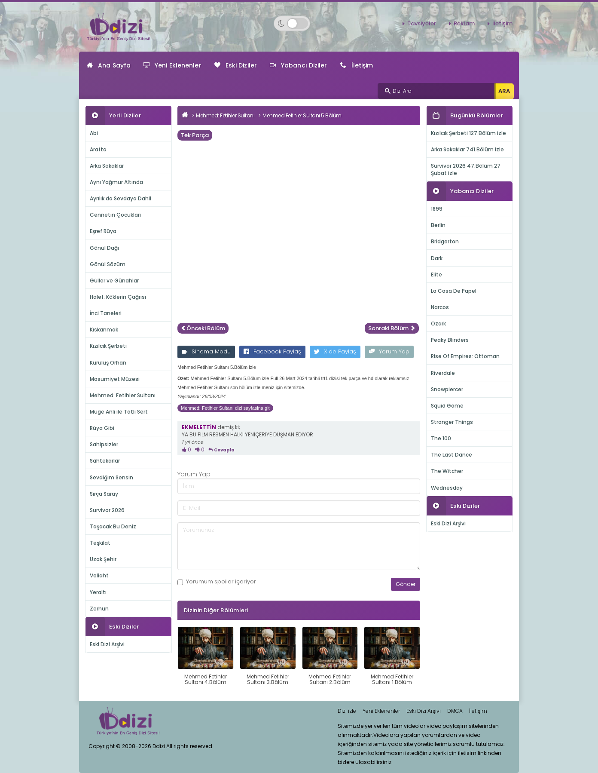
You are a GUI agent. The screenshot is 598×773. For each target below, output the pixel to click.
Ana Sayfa (109, 65)
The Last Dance (451, 454)
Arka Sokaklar (107, 165)
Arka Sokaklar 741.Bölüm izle (467, 149)
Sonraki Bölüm (391, 328)
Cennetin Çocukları (115, 214)
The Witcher (447, 471)
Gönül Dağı (104, 248)
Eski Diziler (235, 65)
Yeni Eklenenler (172, 65)
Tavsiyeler (421, 23)
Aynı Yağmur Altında (116, 182)
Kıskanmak (104, 329)
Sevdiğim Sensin (111, 477)
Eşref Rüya (103, 231)
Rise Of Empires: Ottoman (465, 356)
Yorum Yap (389, 351)
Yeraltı (98, 592)
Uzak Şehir (103, 559)
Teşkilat (100, 542)
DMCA (455, 711)
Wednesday (447, 487)
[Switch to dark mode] (292, 23)
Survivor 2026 (107, 510)
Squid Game (447, 405)
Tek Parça (195, 135)
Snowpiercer (447, 389)
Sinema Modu (206, 351)
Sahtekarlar (105, 460)
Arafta (98, 149)
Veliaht (99, 575)
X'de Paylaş (335, 351)
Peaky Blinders (450, 340)
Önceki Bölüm (203, 328)
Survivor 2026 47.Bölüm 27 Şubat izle (465, 169)
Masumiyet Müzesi (115, 379)
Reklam (464, 23)
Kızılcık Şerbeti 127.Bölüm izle (468, 133)
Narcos (440, 307)
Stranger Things (452, 422)
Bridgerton (445, 241)
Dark (436, 258)
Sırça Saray (104, 493)
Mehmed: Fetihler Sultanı (123, 395)
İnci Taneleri (106, 313)
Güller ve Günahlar (114, 280)
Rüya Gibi (102, 428)
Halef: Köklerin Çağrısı (118, 297)
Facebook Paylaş (272, 351)
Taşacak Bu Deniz (113, 526)
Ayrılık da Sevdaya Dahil (120, 198)
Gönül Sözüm (107, 264)
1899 (436, 208)
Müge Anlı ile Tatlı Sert (119, 411)
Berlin (438, 225)
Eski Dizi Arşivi (107, 644)
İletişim (502, 23)
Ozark (438, 323)
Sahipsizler (104, 444)
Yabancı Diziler (298, 65)
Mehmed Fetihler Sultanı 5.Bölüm (302, 115)
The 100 (441, 438)
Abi (94, 133)
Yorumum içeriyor (216, 582)
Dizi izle (347, 711)
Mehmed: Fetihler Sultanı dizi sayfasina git (225, 408)
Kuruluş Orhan (108, 362)
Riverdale (443, 373)
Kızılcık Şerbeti (108, 346)
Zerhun (99, 608)
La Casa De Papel (453, 290)
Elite (436, 274)
